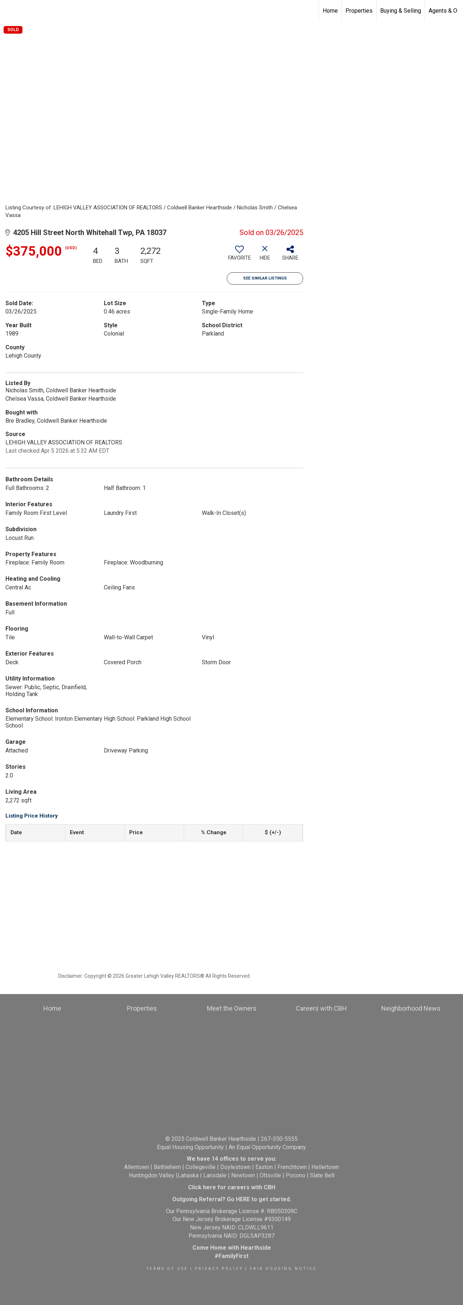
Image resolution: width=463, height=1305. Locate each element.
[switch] (239, 255)
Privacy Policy (219, 1269)
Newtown (243, 1175)
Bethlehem (167, 1167)
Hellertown (325, 1167)
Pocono (295, 1175)
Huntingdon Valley (151, 1175)
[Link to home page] (9, 11)
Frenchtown (292, 1167)
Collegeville (201, 1167)
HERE (243, 1199)
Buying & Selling (400, 10)
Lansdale (214, 1175)
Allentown (136, 1167)
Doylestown (235, 1167)
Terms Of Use (167, 1269)
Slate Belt (322, 1175)
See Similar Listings (265, 278)
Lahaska (188, 1175)
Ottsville (270, 1175)
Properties (359, 10)
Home (330, 10)
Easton (264, 1167)
